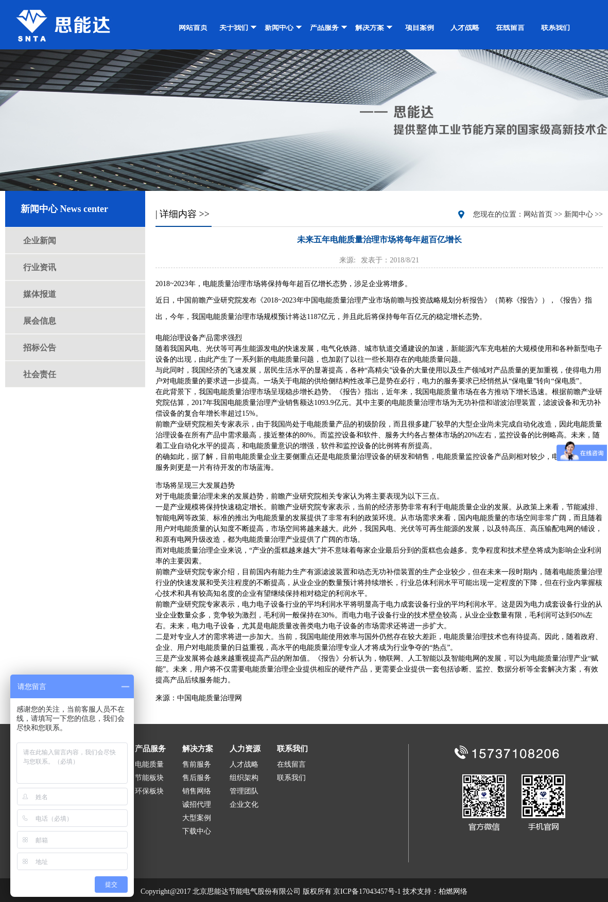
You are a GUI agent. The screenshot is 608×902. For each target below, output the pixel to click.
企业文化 (244, 804)
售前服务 (196, 764)
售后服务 (196, 778)
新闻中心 (283, 27)
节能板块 (149, 778)
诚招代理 (196, 804)
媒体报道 (39, 294)
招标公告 (39, 347)
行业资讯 (39, 267)
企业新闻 (39, 240)
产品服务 (329, 27)
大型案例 (196, 818)
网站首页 (193, 27)
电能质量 (149, 764)
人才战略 (464, 27)
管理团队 (244, 791)
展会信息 (39, 320)
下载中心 (196, 831)
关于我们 (238, 27)
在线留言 (510, 27)
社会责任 (39, 374)
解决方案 (374, 27)
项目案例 (419, 27)
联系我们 (555, 27)
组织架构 (244, 778)
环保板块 (149, 791)
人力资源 (245, 749)
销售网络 (196, 791)
